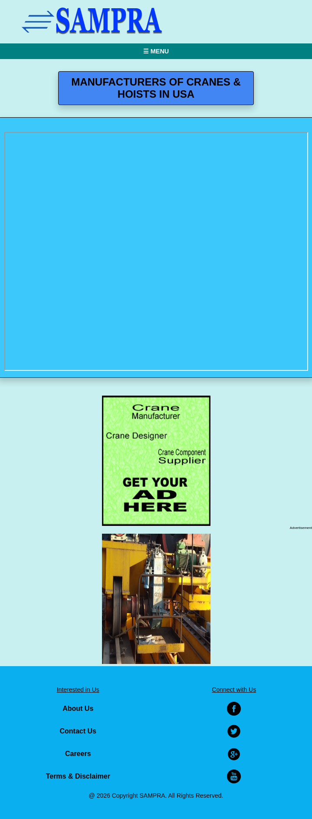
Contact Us (78, 731)
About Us (77, 708)
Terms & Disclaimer (78, 776)
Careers (78, 753)
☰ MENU (156, 51)
